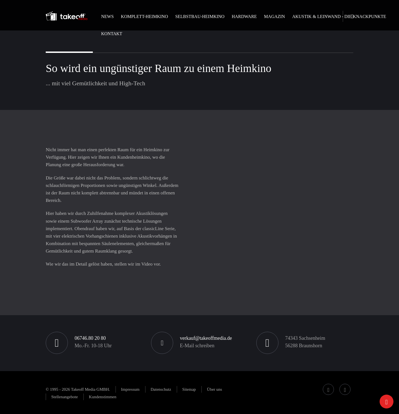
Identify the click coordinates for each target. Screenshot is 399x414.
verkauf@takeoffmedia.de (206, 338)
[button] (144, 21)
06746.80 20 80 (90, 338)
